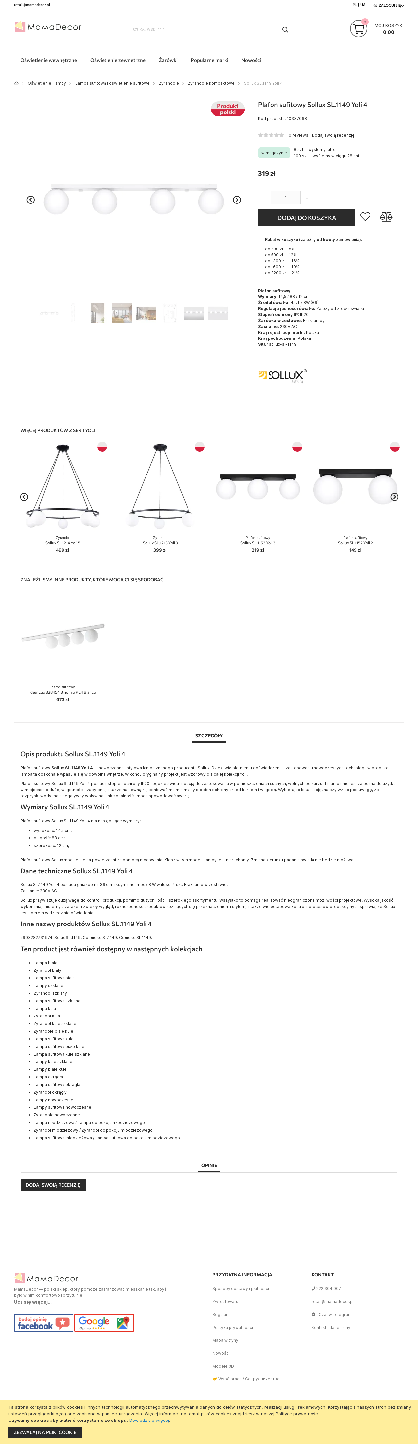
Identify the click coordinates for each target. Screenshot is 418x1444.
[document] (209, 1422)
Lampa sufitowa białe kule (59, 1046)
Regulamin (222, 1314)
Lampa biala (45, 962)
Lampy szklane (48, 985)
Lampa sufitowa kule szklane (62, 1054)
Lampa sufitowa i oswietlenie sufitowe (112, 83)
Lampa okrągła (48, 1076)
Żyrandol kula (47, 1016)
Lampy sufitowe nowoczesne (62, 1107)
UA (363, 4)
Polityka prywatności (232, 1327)
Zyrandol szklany (50, 993)
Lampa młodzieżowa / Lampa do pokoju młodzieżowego (89, 1122)
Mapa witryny (225, 1340)
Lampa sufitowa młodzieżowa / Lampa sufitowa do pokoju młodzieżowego (107, 1137)
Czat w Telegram (332, 1314)
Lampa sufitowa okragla (57, 1084)
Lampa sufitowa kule (54, 1038)
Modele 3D (223, 1366)
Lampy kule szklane (53, 1061)
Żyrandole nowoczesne (57, 1114)
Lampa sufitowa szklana (57, 1000)
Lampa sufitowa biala (54, 977)
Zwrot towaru (225, 1301)
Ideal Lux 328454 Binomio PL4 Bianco (62, 690)
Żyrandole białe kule (53, 1031)
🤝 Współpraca (227, 1378)
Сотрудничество (262, 1378)
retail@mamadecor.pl (333, 1301)
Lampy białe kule (50, 1069)
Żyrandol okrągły (50, 1092)
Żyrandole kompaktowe (211, 83)
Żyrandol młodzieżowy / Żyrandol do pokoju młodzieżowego (93, 1130)
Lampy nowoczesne (53, 1099)
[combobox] (209, 29)
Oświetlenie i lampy (47, 83)
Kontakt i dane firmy (331, 1327)
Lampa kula (45, 1008)
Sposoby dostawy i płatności (240, 1288)
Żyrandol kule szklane (55, 1023)
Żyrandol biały (47, 970)
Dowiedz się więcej (149, 1420)
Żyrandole (169, 83)
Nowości (221, 1353)
